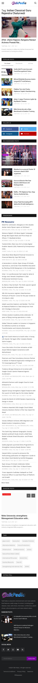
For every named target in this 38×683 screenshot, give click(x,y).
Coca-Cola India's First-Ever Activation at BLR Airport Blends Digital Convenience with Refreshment (17, 349)
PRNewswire (18, 675)
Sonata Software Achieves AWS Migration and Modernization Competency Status (17, 422)
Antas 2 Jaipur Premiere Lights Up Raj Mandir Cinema (25, 100)
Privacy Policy (21, 671)
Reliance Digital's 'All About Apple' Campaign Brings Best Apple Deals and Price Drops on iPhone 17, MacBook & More (17, 235)
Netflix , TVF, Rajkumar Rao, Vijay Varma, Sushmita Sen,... (24, 193)
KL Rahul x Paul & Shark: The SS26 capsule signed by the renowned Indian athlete (19, 286)
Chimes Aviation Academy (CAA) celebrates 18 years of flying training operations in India (17, 316)
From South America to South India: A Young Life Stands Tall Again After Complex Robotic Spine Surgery (18, 339)
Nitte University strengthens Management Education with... (15, 517)
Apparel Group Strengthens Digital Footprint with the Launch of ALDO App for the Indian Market (18, 392)
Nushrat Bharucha (8, 562)
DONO (27, 566)
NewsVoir (30, 671)
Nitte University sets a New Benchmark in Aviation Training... (25, 110)
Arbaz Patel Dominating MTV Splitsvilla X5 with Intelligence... (24, 203)
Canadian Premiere (28, 541)
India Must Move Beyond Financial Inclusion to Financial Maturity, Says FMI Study (18, 256)
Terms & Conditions (9, 671)
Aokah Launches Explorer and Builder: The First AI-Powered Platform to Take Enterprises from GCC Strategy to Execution (18, 306)
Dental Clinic (23, 558)
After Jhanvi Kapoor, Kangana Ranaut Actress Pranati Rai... (19, 41)
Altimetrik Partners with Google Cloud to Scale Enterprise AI (17, 383)
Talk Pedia (4, 46)
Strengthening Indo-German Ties (12, 566)
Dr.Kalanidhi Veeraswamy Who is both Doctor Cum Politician (25, 617)
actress (29, 549)
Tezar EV (18, 562)
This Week (7, 63)
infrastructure (7, 549)
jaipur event (6, 541)
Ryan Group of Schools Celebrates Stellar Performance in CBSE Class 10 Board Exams (17, 465)
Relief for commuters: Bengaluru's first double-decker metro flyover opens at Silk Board (18, 226)
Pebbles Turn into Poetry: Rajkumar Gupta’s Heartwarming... (25, 90)
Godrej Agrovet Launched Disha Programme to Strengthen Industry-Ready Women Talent (18, 446)
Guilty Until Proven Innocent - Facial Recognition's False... (23, 70)
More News (5, 483)
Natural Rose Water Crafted (11, 554)
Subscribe (31, 659)
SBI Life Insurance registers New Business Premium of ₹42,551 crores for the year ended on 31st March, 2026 (18, 295)
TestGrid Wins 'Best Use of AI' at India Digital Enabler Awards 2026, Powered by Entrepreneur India (18, 246)
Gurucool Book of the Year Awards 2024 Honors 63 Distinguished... (22, 183)
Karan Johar (16, 541)
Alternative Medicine (9, 545)
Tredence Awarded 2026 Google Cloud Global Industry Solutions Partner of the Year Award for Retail (18, 409)
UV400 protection (19, 549)
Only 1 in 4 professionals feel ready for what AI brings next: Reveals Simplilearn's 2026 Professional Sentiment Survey (18, 276)
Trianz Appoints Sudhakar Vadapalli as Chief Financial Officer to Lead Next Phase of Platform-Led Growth (18, 474)
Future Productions (23, 545)
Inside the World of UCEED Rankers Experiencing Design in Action (18, 400)
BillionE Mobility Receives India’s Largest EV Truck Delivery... (24, 80)
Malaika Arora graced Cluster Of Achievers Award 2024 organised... (24, 171)
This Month (19, 63)
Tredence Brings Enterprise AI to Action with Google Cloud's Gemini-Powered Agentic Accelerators (17, 371)
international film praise (10, 558)
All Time (30, 63)
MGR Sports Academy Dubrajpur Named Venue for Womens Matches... (23, 628)
